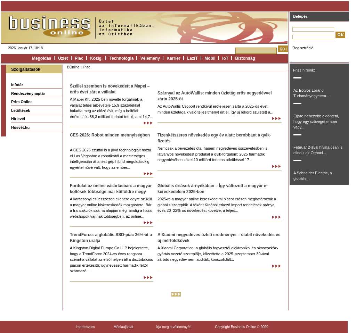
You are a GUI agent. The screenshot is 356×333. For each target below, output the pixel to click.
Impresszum (85, 327)
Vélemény (150, 58)
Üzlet (63, 58)
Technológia (122, 58)
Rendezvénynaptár (28, 93)
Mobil (209, 58)
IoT (225, 58)
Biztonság (245, 58)
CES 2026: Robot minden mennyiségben (110, 135)
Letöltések (20, 110)
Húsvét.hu (20, 127)
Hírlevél (18, 119)
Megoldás (41, 58)
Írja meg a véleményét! (173, 327)
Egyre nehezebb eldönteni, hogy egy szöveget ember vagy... (316, 121)
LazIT (192, 58)
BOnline (73, 67)
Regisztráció (303, 48)
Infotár (17, 85)
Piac (79, 58)
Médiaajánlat (124, 327)
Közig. (96, 58)
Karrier (173, 58)
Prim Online (22, 102)
